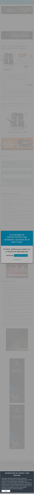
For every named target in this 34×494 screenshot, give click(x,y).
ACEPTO (5, 490)
